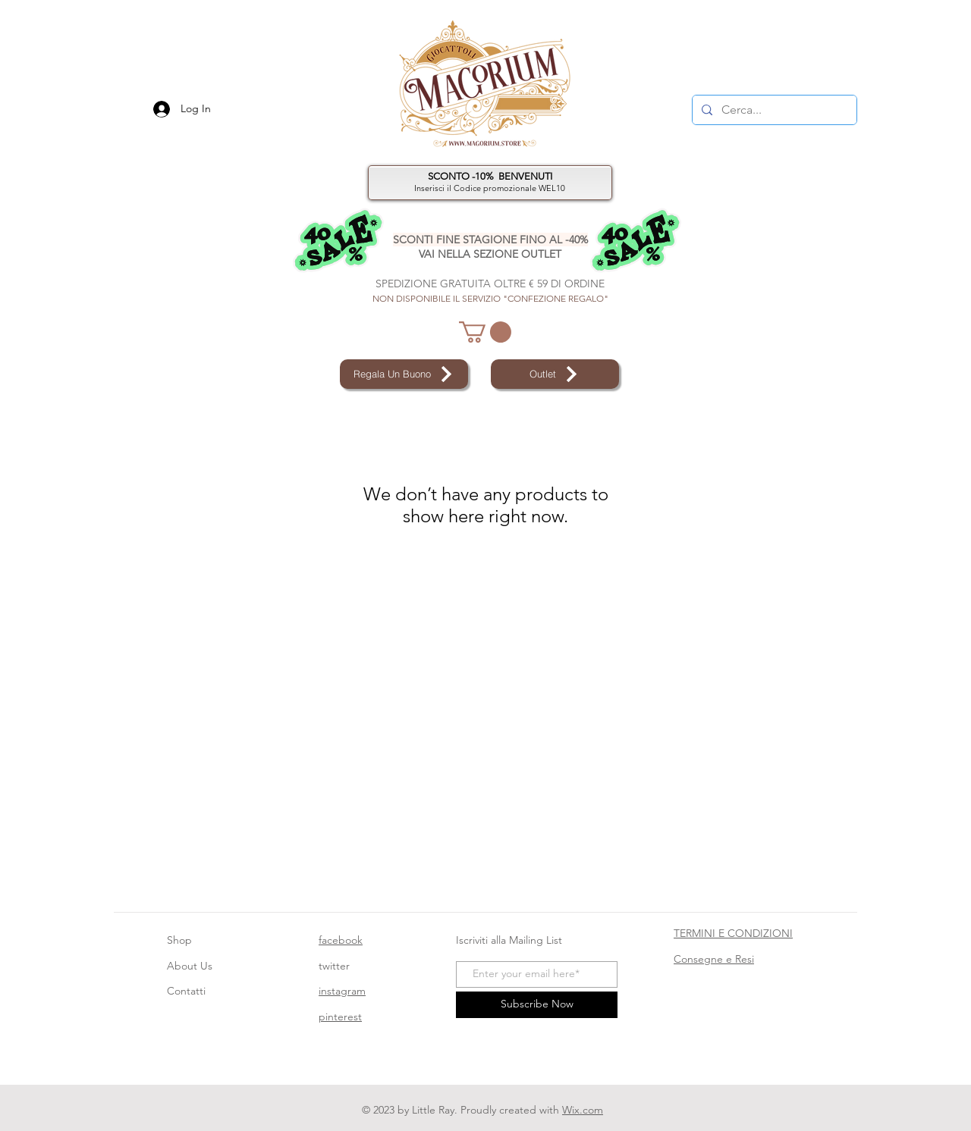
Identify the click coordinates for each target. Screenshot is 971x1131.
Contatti (186, 991)
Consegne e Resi (714, 959)
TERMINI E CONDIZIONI (733, 933)
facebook (341, 940)
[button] (485, 332)
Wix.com (582, 1110)
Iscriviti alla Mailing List (510, 940)
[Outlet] (555, 374)
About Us (189, 966)
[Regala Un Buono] (404, 374)
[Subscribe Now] (536, 1005)
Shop (179, 940)
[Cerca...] (773, 110)
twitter (334, 966)
